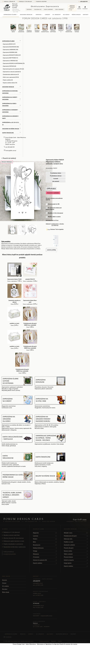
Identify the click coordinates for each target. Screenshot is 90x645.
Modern (45, 539)
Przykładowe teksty (55, 173)
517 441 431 (36, 603)
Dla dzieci (66, 14)
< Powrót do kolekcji (8, 158)
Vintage (45, 551)
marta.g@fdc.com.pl (11, 150)
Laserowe (45, 536)
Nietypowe (45, 554)
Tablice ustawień (76, 554)
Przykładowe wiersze (55, 175)
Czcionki (55, 178)
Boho (45, 542)
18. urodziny (56, 14)
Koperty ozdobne (45, 563)
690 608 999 (83, 1)
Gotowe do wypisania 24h (45, 560)
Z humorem (45, 557)
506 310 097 (36, 615)
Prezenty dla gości (76, 548)
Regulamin (53, 641)
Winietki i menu (76, 533)
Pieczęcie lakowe (76, 557)
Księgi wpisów (76, 563)
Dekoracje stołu (76, 539)
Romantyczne (45, 545)
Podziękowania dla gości (76, 536)
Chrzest (47, 14)
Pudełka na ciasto (76, 542)
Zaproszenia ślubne (11, 14)
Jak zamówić (55, 181)
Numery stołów (76, 551)
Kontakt (85, 14)
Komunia (39, 14)
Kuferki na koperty (76, 560)
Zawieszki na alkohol (76, 545)
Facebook (85, 7)
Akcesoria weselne (26, 14)
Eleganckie (45, 533)
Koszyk (79, 7)
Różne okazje (76, 14)
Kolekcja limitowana (45, 548)
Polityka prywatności (44, 641)
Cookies (60, 641)
